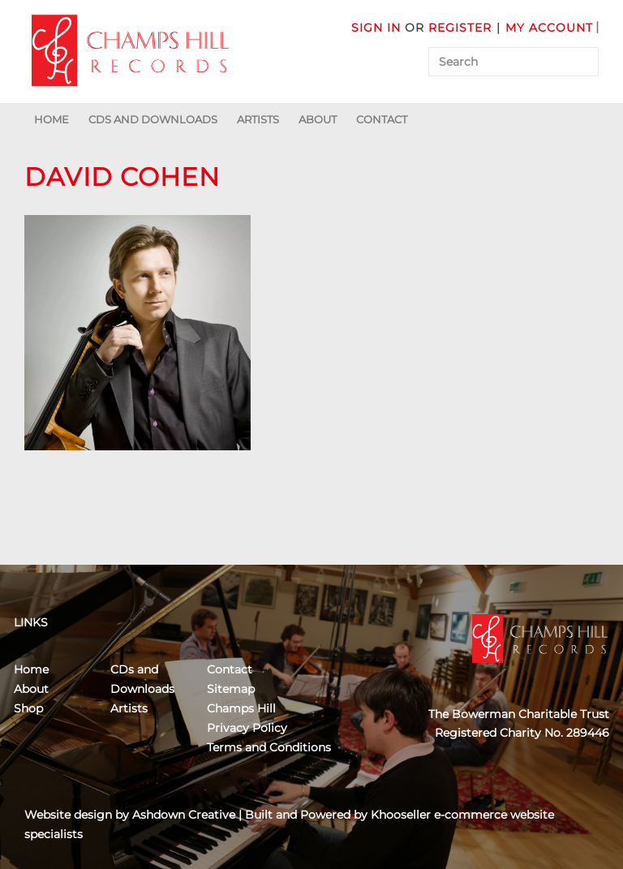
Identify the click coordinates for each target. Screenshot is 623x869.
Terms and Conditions (269, 747)
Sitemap (231, 689)
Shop (28, 708)
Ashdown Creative (183, 814)
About (318, 119)
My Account (549, 27)
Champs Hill (241, 708)
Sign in (376, 27)
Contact (381, 119)
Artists (258, 119)
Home (51, 119)
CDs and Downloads (152, 119)
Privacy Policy (247, 728)
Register (460, 27)
